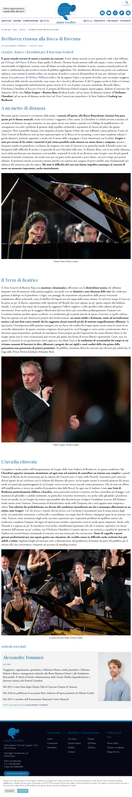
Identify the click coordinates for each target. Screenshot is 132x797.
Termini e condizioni (115, 747)
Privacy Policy (113, 743)
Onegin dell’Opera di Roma (21, 62)
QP (44, 20)
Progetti (99, 20)
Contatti (125, 20)
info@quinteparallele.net (17, 773)
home (15, 29)
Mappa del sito (113, 751)
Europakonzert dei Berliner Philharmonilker (32, 77)
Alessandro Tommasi (37, 705)
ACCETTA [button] (23, 791)
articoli (22, 29)
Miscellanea (52, 747)
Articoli (6, 20)
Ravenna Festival (36, 88)
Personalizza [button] (9, 791)
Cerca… (126, 2)
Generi (17, 20)
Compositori (30, 20)
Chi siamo (112, 20)
